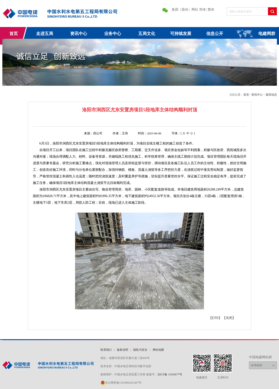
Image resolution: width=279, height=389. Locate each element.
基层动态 (271, 94)
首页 (13, 33)
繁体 (211, 9)
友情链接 (263, 365)
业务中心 (112, 33)
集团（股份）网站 (185, 9)
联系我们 (106, 349)
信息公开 (214, 33)
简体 (202, 9)
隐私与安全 (140, 349)
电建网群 (266, 33)
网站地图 (158, 349)
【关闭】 (229, 318)
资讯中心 (78, 33)
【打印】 (215, 318)
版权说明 (122, 349)
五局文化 (146, 33)
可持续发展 (180, 33)
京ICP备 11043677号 (169, 374)
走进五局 (44, 33)
